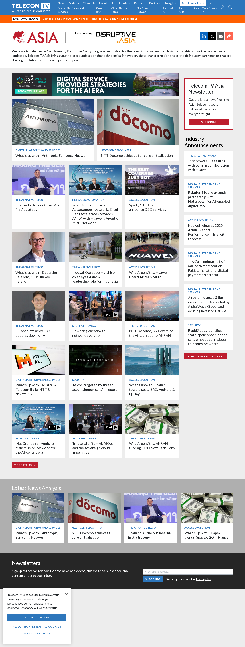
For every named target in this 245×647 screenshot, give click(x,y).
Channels (89, 3)
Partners (155, 3)
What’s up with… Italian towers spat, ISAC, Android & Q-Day (152, 389)
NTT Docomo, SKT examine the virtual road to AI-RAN (151, 333)
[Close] (66, 594)
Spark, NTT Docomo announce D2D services (147, 207)
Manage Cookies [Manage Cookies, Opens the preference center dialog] (37, 633)
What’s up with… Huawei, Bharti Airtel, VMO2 (148, 274)
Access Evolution (142, 199)
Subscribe (208, 122)
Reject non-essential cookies (37, 626)
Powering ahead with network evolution (88, 333)
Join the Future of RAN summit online (65, 18)
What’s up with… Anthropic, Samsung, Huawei (50, 155)
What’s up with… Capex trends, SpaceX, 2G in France (206, 535)
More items (25, 465)
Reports (139, 3)
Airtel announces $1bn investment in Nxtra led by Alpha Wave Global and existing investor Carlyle (209, 304)
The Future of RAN (142, 325)
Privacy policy (203, 579)
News (62, 3)
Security (78, 379)
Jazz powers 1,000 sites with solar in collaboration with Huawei (208, 165)
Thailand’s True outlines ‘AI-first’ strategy (37, 207)
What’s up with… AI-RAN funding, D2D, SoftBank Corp (152, 445)
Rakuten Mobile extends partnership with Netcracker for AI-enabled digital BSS (209, 199)
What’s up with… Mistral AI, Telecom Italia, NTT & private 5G (36, 389)
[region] (37, 616)
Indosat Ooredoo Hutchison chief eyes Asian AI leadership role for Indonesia (95, 276)
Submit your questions (123, 18)
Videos (74, 3)
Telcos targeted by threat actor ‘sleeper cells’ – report (94, 387)
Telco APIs (182, 10)
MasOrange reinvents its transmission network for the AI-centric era (35, 447)
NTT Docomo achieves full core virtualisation (137, 155)
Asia (196, 8)
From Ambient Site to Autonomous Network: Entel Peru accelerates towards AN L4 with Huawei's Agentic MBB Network (95, 214)
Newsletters (193, 3)
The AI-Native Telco (29, 199)
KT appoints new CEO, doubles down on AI (32, 333)
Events (104, 3)
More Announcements (205, 356)
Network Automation (88, 199)
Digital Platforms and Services (71, 10)
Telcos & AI (168, 10)
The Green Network (142, 10)
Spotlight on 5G (84, 325)
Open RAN (99, 10)
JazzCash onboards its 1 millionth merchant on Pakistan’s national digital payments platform (208, 268)
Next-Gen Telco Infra (116, 150)
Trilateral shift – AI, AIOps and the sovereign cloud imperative (92, 447)
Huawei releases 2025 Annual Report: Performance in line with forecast (207, 232)
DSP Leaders (121, 3)
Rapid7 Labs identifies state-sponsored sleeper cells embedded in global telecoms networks (207, 337)
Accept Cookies (37, 617)
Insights (170, 3)
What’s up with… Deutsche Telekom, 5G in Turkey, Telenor (36, 276)
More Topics (209, 10)
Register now (100, 18)
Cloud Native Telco (119, 10)
